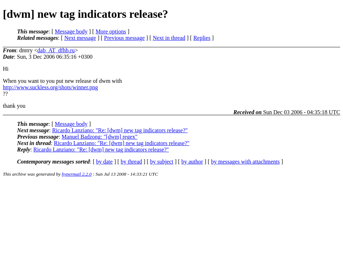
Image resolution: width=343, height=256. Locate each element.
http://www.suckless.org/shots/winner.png (50, 87)
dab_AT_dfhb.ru (56, 50)
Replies (201, 38)
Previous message (124, 38)
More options (111, 31)
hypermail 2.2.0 (77, 174)
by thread (131, 162)
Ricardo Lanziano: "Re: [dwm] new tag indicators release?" (120, 130)
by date (104, 162)
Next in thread (169, 38)
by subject (161, 162)
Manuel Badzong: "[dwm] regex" (99, 137)
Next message (80, 38)
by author (192, 162)
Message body (71, 31)
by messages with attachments (245, 162)
